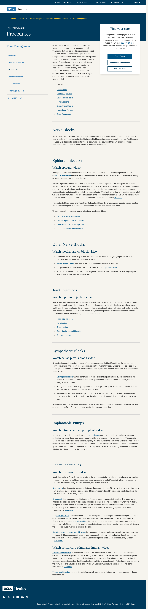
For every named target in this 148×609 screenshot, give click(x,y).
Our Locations (14, 84)
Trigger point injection (61, 572)
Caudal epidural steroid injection (70, 229)
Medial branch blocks (65, 263)
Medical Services (17, 18)
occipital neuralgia (109, 267)
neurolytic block (62, 516)
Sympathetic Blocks (65, 106)
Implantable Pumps (65, 110)
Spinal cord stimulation (61, 553)
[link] (4, 597)
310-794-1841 (126, 43)
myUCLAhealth (100, 2)
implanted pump (93, 435)
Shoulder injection (64, 335)
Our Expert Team (15, 98)
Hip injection (62, 323)
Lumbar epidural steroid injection (70, 224)
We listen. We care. (111, 604)
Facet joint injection (65, 319)
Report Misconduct (83, 604)
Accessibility (97, 604)
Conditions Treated (16, 62)
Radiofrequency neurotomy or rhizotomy (69, 532)
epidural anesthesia (63, 175)
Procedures (13, 70)
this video (118, 198)
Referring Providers (16, 91)
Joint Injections (63, 102)
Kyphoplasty (57, 499)
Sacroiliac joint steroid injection (69, 331)
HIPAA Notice (41, 604)
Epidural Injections (64, 94)
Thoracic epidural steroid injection (70, 220)
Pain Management (79, 18)
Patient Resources (15, 77)
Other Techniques (64, 114)
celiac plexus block (80, 521)
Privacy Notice (53, 604)
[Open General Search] (136, 2)
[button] (63, 3)
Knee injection (62, 327)
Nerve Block (62, 90)
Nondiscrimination (67, 604)
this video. (58, 541)
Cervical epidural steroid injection (70, 216)
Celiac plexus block (65, 377)
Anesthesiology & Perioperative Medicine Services (48, 18)
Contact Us (118, 2)
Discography (57, 488)
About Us (12, 55)
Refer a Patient (83, 2)
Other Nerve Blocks (65, 98)
